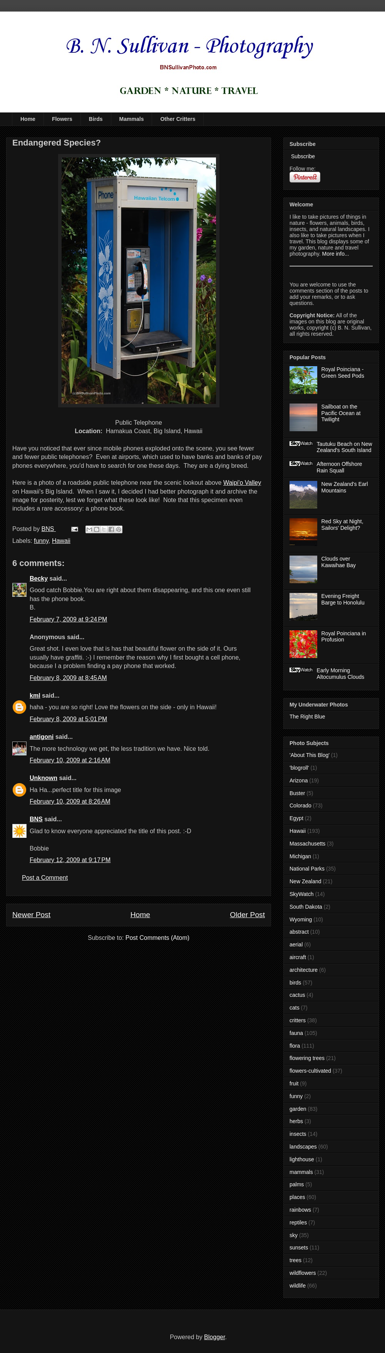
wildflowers (303, 1273)
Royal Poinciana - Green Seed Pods (342, 372)
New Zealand (305, 881)
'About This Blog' (310, 755)
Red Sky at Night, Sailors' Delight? (342, 524)
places (297, 1197)
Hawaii (61, 541)
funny (41, 541)
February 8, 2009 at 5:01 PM (68, 719)
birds (295, 983)
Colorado (300, 805)
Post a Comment (45, 877)
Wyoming (301, 919)
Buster (297, 793)
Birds (96, 119)
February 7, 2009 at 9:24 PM (68, 619)
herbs (296, 1121)
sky (294, 1235)
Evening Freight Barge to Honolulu (343, 599)
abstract (299, 932)
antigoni (42, 736)
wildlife (298, 1286)
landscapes (303, 1147)
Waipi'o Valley (242, 482)
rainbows (300, 1210)
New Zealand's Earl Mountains (344, 487)
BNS (36, 819)
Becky (39, 578)
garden (298, 1109)
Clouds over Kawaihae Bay (338, 562)
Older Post (247, 915)
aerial (296, 944)
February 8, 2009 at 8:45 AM (68, 678)
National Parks (307, 869)
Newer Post (31, 915)
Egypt (296, 818)
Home (27, 119)
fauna (296, 1033)
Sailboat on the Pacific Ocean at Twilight (341, 413)
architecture (304, 970)
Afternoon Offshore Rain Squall (339, 467)
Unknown (43, 778)
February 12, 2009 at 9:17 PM (70, 860)
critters (298, 1020)
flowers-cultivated (310, 1071)
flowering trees (307, 1058)
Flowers (62, 119)
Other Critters (177, 119)
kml (35, 695)
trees (295, 1260)
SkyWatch (302, 894)
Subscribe (302, 156)
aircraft (298, 957)
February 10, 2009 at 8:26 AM (70, 801)
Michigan (300, 856)
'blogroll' (299, 768)
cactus (297, 995)
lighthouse (302, 1159)
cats (295, 1008)
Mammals (131, 119)
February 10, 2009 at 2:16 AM (70, 760)
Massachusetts (307, 844)
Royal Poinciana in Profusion (343, 636)
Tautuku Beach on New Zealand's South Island (344, 447)
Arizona (299, 780)
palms (297, 1184)
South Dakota (306, 907)
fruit (294, 1083)
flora (295, 1046)
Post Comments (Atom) (157, 937)
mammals (301, 1172)
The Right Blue (307, 716)
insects (298, 1134)
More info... (335, 254)
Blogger (214, 1337)
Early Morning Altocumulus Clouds (341, 673)
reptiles (298, 1222)
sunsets (299, 1247)
